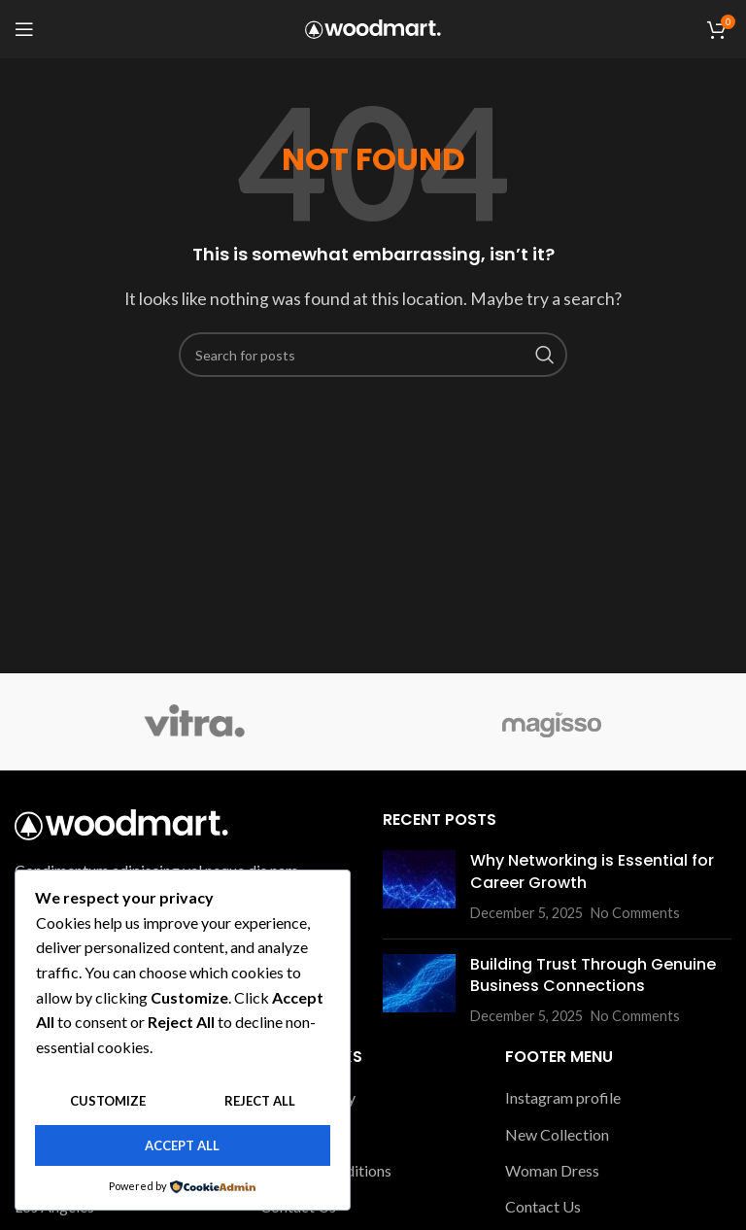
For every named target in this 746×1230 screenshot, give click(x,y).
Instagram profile (563, 1097)
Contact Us (543, 1206)
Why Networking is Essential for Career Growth (592, 871)
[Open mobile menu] (24, 29)
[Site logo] (373, 26)
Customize (108, 1101)
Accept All (182, 1145)
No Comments (635, 913)
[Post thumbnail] (419, 886)
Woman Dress (552, 1170)
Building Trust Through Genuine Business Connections (593, 975)
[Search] (373, 354)
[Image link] (121, 822)
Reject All (259, 1101)
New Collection (557, 1134)
